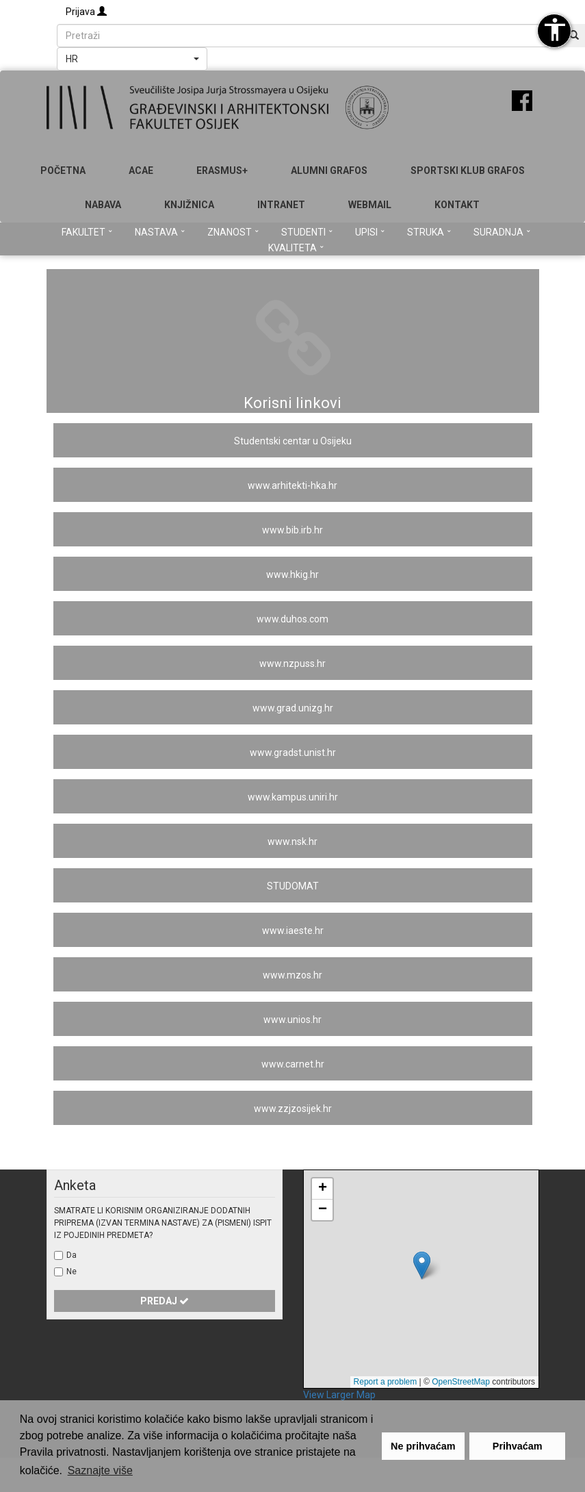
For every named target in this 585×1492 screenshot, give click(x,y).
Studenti (307, 232)
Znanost (233, 232)
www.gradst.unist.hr (293, 752)
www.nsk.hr (292, 841)
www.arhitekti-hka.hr (292, 485)
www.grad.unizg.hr (292, 708)
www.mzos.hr (292, 975)
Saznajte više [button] (100, 1470)
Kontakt (457, 204)
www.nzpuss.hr (292, 663)
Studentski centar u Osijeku (293, 440)
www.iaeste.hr (293, 930)
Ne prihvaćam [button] (423, 1446)
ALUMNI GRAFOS (329, 170)
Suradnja (501, 232)
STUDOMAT (293, 886)
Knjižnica (189, 204)
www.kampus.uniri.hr (293, 797)
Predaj (164, 1300)
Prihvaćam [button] (518, 1446)
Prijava (86, 11)
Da (71, 1255)
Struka (429, 232)
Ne (71, 1271)
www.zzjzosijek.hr (293, 1108)
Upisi (370, 232)
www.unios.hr (292, 1019)
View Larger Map (339, 1394)
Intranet (281, 204)
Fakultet (87, 232)
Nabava (103, 204)
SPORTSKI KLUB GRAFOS (468, 170)
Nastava (160, 232)
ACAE (141, 170)
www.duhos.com (292, 619)
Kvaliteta (296, 247)
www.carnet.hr (292, 1064)
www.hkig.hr (292, 574)
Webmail (369, 204)
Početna (63, 170)
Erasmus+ (222, 170)
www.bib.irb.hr (292, 529)
